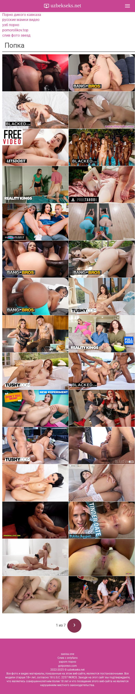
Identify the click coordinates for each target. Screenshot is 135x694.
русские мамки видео (20, 19)
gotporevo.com (67, 665)
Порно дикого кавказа (21, 14)
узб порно (10, 25)
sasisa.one (67, 654)
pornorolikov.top (15, 30)
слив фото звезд (16, 35)
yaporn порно (67, 661)
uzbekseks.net (65, 5)
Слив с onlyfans (67, 657)
